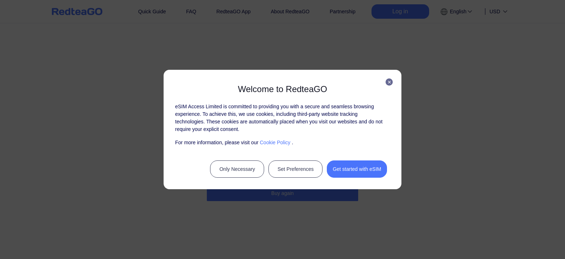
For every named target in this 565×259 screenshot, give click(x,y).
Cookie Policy (275, 142)
